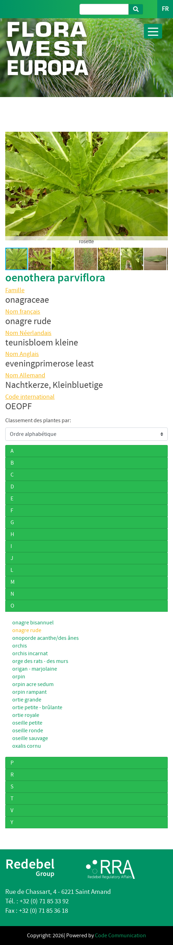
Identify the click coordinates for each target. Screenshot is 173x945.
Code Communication (120, 935)
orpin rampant (29, 692)
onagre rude (26, 630)
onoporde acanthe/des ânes (45, 638)
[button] (11, 186)
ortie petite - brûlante (37, 707)
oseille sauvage (30, 738)
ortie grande (26, 699)
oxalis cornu (26, 745)
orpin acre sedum (33, 684)
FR (165, 9)
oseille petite (27, 722)
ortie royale (25, 715)
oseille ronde (27, 730)
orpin (18, 676)
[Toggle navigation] (153, 31)
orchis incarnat (30, 653)
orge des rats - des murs (40, 661)
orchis (19, 645)
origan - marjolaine (34, 668)
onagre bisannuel (33, 622)
